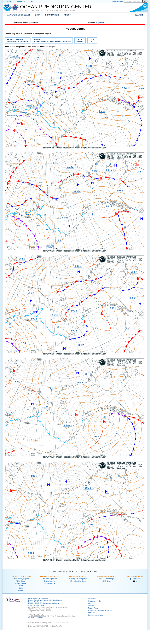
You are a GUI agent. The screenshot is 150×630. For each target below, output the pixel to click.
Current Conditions (21, 576)
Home (9, 1)
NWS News (106, 581)
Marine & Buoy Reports (21, 579)
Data (37, 15)
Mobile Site (21, 1)
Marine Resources (78, 576)
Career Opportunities (95, 615)
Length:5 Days (79, 41)
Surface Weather (21, 583)
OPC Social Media (135, 576)
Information (52, 15)
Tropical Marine (49, 581)
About (67, 15)
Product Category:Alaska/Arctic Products (16, 41)
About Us (91, 613)
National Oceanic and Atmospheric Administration (48, 10)
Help (89, 603)
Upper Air (21, 590)
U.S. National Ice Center (78, 581)
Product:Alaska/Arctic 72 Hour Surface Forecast (51, 41)
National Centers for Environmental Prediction (43, 604)
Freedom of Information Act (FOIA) (100, 610)
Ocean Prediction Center (56, 6)
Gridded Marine (49, 583)
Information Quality (94, 601)
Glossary (91, 606)
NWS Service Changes (107, 579)
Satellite (21, 586)
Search (139, 15)
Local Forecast (117, 1)
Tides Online (20, 581)
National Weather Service (36, 602)
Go (144, 1)
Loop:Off (91, 41)
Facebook (135, 579)
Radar (21, 588)
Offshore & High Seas (49, 579)
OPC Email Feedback (35, 618)
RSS (32, 1)
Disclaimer (92, 599)
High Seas (100, 23)
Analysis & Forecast (18, 15)
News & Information (106, 576)
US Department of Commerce (38, 598)
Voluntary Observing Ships (78, 579)
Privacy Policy (93, 608)
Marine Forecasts (49, 576)
